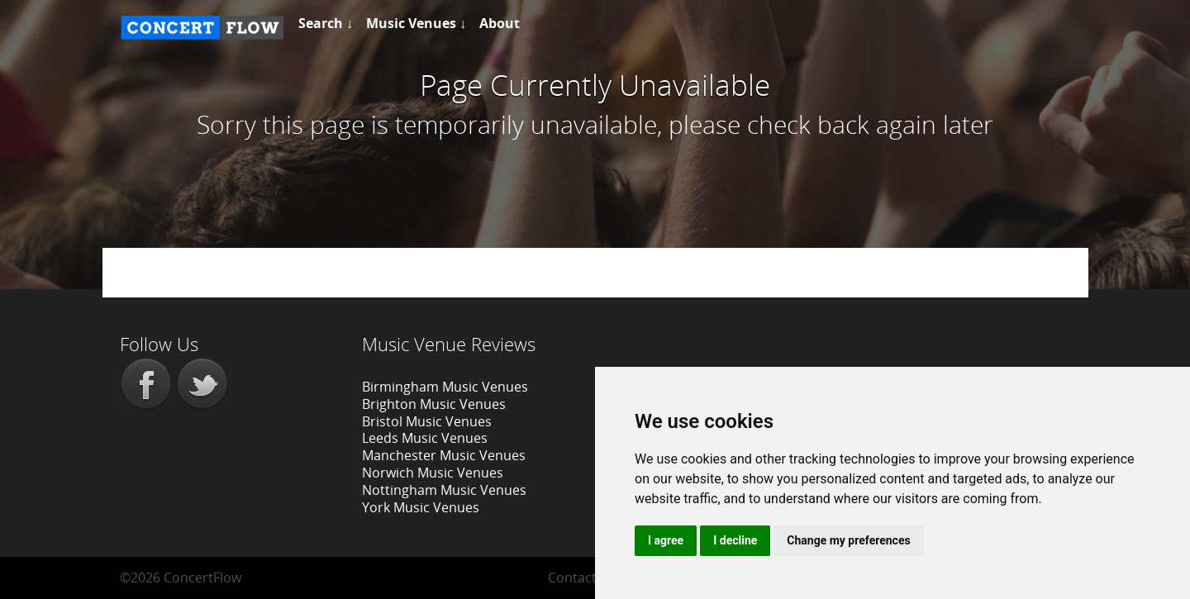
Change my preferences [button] (848, 540)
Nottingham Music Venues (444, 490)
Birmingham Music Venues (445, 387)
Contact (572, 577)
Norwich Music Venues (432, 473)
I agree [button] (665, 540)
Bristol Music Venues (427, 421)
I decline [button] (735, 540)
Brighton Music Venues (434, 404)
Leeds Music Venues (425, 438)
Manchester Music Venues (444, 455)
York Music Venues (420, 507)
